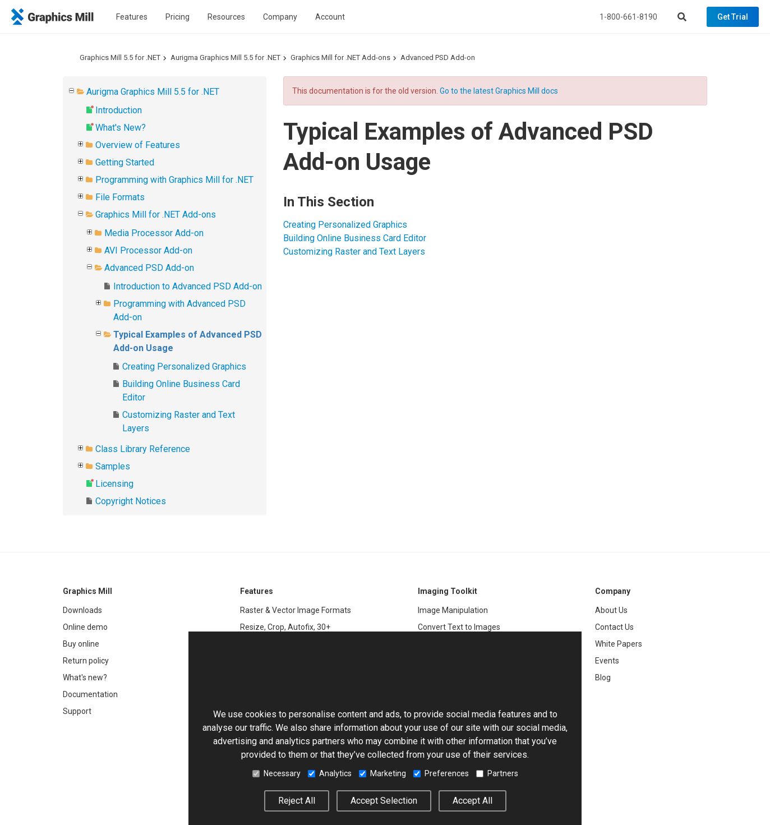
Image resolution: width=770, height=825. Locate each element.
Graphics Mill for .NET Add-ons (340, 57)
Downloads (82, 610)
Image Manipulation (453, 610)
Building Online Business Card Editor (354, 238)
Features (131, 16)
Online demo (85, 627)
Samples (112, 466)
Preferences (441, 773)
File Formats (120, 197)
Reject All (296, 800)
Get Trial (732, 16)
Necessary (276, 773)
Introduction (118, 110)
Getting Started (124, 162)
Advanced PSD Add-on (437, 57)
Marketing (382, 773)
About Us (611, 610)
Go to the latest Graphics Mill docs (499, 90)
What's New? (120, 127)
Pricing (177, 16)
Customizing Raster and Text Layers (354, 251)
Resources (226, 16)
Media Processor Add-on (154, 233)
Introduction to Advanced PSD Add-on (187, 286)
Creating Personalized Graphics (184, 366)
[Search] (681, 16)
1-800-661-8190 (628, 16)
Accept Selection (384, 800)
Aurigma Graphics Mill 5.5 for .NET (225, 57)
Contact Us (614, 627)
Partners (497, 773)
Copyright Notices (130, 501)
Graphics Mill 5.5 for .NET (120, 57)
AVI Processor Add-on (148, 250)
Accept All (472, 800)
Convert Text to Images (459, 627)
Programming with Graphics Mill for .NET (174, 179)
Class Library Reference (142, 449)
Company (280, 16)
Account (330, 16)
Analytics (330, 773)
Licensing (114, 483)
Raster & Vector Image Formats (295, 610)
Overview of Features (137, 145)
